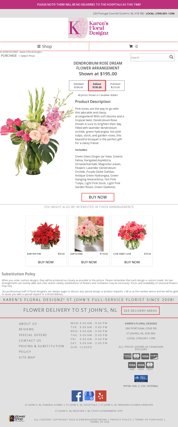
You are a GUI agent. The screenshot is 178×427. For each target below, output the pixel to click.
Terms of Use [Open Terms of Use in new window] (100, 421)
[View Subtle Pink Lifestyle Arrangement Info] (89, 234)
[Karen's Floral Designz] (89, 37)
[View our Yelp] (100, 400)
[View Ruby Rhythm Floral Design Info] (45, 234)
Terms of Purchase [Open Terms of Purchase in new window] (149, 419)
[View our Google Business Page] (89, 400)
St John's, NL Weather (69, 410)
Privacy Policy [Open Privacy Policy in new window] (121, 419)
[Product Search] (149, 57)
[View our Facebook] (77, 400)
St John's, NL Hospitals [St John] (82, 404)
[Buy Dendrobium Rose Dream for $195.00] (98, 197)
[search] (171, 57)
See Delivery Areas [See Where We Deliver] (140, 311)
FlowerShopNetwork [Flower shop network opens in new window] (91, 419)
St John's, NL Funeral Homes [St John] (44, 404)
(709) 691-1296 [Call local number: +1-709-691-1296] (165, 13)
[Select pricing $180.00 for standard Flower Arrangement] (78, 86)
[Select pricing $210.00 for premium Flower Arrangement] (115, 86)
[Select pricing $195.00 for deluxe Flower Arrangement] (97, 86)
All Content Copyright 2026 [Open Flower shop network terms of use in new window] (54, 419)
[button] (141, 378)
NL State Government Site (105, 410)
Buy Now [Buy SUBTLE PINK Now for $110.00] (89, 262)
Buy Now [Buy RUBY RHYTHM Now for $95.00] (46, 262)
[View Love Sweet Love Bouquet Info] (132, 234)
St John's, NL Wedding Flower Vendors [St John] (126, 404)
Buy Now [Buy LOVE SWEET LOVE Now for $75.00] (132, 262)
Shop (44, 46)
